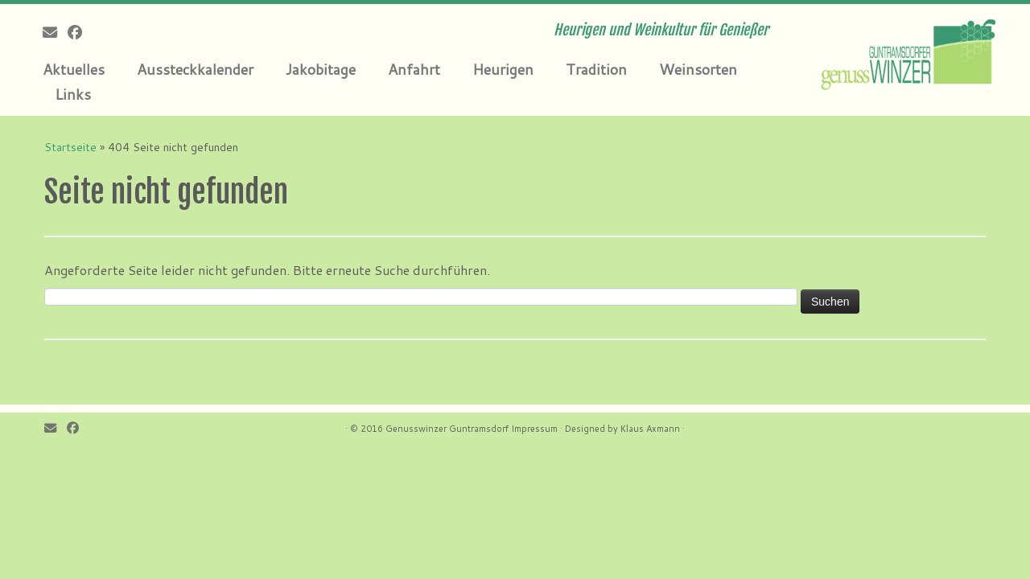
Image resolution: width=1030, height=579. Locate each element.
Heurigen (503, 69)
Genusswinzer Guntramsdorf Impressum (471, 428)
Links (73, 94)
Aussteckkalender (195, 69)
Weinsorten (698, 69)
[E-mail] (55, 32)
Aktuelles (74, 69)
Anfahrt (414, 69)
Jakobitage (321, 69)
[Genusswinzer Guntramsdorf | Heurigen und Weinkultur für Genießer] (911, 52)
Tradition (596, 69)
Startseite (70, 147)
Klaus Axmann (650, 428)
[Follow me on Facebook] (80, 32)
